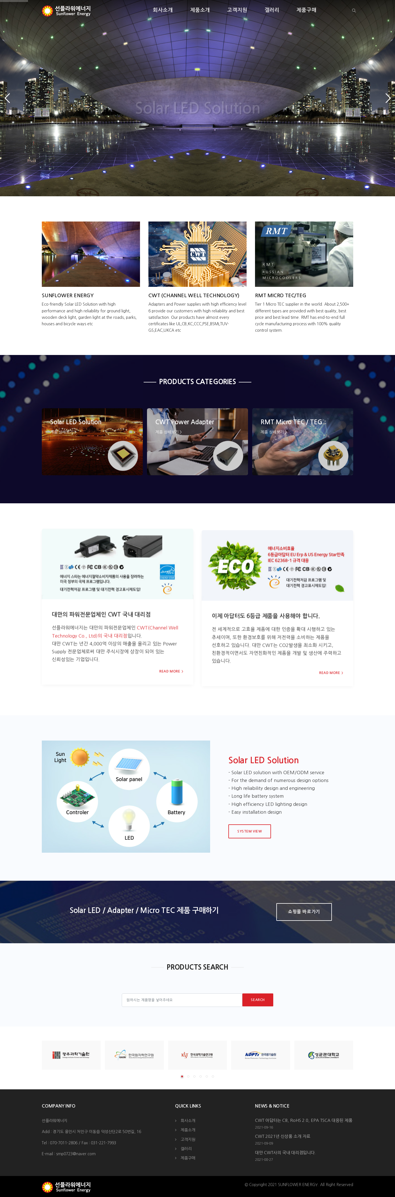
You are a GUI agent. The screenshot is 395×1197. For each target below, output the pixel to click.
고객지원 (237, 10)
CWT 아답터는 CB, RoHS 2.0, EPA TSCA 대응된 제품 (303, 1120)
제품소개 (200, 10)
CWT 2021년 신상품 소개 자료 (282, 1136)
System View (249, 831)
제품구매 (307, 10)
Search (258, 1000)
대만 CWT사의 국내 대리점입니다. (285, 1152)
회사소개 (163, 10)
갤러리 (272, 10)
